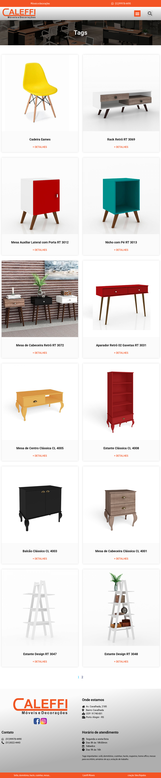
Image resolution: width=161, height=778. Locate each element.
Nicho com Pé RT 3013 (121, 242)
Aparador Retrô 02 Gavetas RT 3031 (121, 345)
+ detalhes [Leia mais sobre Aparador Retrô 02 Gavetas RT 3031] (121, 353)
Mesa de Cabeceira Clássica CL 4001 (121, 551)
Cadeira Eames (39, 139)
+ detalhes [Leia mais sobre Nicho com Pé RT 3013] (121, 250)
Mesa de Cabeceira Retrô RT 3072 (40, 345)
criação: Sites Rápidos (137, 775)
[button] (137, 13)
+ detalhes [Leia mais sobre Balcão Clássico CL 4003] (40, 558)
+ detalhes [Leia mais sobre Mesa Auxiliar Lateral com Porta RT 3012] (40, 250)
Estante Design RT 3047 (40, 654)
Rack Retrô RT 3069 (121, 139)
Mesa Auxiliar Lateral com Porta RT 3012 (40, 242)
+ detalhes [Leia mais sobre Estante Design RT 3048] (121, 661)
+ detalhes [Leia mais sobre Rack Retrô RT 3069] (121, 147)
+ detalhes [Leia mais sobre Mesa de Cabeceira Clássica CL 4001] (121, 558)
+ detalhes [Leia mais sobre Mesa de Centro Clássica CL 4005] (40, 455)
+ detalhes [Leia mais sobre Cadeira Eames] (40, 147)
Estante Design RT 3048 (121, 654)
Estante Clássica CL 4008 (121, 448)
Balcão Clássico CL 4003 (40, 551)
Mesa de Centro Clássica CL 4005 (40, 448)
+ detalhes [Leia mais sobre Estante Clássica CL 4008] (121, 455)
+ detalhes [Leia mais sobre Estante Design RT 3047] (40, 661)
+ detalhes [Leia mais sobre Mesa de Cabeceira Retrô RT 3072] (40, 353)
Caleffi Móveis (89, 775)
